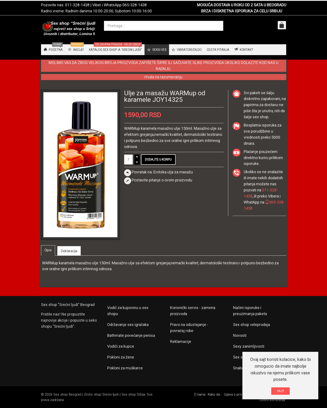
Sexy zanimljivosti (248, 346)
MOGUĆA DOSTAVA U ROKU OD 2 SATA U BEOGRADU (241, 5)
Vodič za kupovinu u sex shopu (127, 310)
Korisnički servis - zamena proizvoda (192, 310)
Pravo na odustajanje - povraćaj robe (189, 327)
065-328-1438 (134, 5)
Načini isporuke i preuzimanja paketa (250, 310)
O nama (199, 394)
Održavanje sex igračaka (128, 324)
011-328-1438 (77, 5)
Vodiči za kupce (120, 346)
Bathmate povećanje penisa (131, 335)
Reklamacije (180, 341)
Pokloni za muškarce (125, 368)
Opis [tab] (48, 250)
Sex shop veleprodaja (251, 324)
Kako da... (215, 394)
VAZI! (280, 391)
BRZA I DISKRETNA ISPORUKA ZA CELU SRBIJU (241, 11)
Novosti (239, 335)
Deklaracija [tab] (69, 251)
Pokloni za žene (120, 357)
